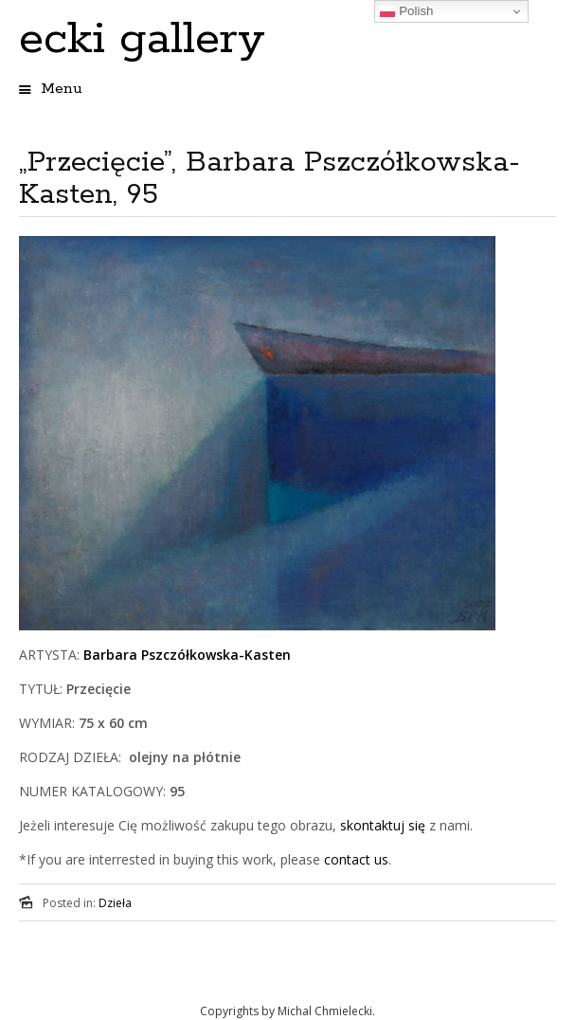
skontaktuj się (380, 825)
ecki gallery (142, 39)
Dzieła (115, 903)
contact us (356, 859)
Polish (406, 11)
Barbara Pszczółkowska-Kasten (187, 655)
